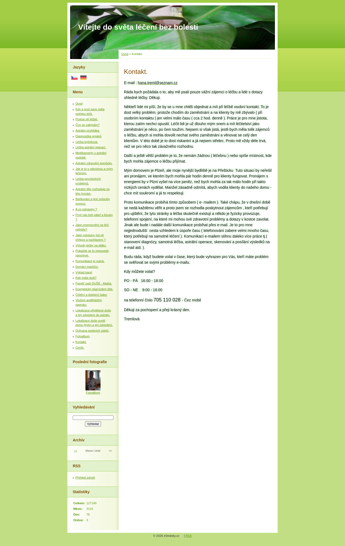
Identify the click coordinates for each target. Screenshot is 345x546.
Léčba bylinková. (86, 141)
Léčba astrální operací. (90, 147)
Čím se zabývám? (87, 124)
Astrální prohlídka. (87, 130)
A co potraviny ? (86, 209)
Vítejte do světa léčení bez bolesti (138, 27)
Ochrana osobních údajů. (92, 330)
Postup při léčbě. (86, 119)
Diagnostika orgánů (88, 136)
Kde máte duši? (85, 277)
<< (75, 450)
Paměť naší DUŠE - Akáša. (93, 283)
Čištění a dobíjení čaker (91, 294)
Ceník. (79, 347)
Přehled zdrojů (85, 477)
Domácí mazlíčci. (86, 266)
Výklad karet (83, 272)
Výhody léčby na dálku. (90, 245)
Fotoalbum (82, 336)
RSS (189, 535)
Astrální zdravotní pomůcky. (93, 163)
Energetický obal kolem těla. (94, 289)
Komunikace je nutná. (90, 261)
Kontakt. (81, 342)
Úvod (124, 54)
